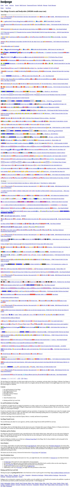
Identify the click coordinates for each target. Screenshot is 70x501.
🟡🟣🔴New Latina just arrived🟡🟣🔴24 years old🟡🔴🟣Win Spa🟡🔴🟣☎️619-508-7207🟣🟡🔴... (25, 195)
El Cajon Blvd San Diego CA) (58, 171)
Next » (26, 378)
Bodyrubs (40, 5)
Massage (45, 5)
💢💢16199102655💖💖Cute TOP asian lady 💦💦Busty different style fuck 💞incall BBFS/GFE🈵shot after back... (28, 374)
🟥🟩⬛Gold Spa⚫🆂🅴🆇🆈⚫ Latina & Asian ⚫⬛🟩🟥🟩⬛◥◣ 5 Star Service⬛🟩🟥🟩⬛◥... (25, 137)
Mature (13, 483)
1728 (22, 378)
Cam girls (18, 484)
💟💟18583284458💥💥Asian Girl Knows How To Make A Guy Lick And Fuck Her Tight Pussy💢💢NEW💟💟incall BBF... (30, 272)
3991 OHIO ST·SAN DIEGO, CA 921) (59, 121)
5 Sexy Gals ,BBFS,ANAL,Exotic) (45, 244)
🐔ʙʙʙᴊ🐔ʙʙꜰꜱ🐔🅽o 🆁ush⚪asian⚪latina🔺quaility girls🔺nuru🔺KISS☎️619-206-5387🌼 (23, 314)
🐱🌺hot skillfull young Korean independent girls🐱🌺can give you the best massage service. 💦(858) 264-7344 (27, 310)
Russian (25, 483)
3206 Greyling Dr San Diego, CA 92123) (59, 177)
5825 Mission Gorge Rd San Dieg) (61, 146)
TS (19, 475)
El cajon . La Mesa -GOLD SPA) (57, 137)
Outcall (17, 483)
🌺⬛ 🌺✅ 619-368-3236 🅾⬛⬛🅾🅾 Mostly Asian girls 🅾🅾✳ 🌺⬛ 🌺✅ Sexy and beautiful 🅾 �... (27, 104)
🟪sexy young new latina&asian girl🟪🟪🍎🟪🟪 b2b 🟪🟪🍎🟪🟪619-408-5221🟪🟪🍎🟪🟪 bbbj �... (26, 201)
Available (7, 484)
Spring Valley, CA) (56, 140)
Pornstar (13, 484)
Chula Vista (8, 461)
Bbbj (4, 486)
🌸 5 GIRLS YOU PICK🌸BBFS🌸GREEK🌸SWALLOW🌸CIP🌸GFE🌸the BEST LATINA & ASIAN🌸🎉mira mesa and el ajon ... (32, 190)
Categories (28, 475)
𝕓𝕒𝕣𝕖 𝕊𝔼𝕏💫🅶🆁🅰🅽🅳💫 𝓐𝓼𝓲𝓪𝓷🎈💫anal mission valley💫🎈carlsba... (18, 366)
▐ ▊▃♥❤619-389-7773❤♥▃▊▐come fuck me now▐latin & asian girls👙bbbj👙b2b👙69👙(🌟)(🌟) (24, 57)
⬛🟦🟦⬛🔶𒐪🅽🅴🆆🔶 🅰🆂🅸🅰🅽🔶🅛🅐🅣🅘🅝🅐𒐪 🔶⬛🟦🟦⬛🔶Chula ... (23, 101)
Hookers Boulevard (55, 445)
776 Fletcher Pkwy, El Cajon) (56, 57)
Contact (20, 476)
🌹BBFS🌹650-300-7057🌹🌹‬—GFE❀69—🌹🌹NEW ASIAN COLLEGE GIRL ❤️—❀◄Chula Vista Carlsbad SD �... (29, 219)
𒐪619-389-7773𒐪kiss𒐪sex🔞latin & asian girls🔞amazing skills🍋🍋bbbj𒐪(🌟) (26, 162)
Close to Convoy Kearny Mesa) (60, 83)
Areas (6, 5)
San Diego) (52, 118)
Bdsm (29, 483)
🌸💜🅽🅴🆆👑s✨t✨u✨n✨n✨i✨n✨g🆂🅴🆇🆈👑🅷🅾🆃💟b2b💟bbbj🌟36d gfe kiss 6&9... (24, 110)
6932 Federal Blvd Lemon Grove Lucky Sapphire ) (56, 324)
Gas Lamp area (9, 464)
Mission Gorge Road (31, 439)
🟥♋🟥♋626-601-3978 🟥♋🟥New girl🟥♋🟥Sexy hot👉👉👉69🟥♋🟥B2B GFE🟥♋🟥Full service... (27, 86)
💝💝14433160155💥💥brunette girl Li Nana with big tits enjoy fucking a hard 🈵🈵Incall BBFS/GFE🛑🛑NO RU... (28, 29)
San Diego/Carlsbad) (62, 29)
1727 (19, 378)
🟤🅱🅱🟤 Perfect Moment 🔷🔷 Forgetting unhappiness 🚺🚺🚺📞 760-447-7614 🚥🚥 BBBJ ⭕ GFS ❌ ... (27, 143)
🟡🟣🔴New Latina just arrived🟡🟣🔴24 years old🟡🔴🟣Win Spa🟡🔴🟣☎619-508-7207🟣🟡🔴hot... (26, 174)
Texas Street (35, 452)
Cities (2, 5)
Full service (29, 484)
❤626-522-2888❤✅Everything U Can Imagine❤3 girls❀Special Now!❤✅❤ (19, 342)
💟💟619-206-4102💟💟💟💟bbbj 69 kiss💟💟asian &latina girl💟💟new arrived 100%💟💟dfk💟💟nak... (26, 146)
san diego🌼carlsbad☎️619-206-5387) (55, 314)
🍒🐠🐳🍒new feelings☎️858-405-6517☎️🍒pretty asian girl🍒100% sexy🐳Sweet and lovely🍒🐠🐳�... (26, 127)
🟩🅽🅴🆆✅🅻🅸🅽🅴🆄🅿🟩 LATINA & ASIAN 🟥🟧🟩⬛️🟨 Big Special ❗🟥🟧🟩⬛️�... (22, 91)
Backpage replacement (12, 476)
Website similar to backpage (51, 475)
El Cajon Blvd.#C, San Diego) (53, 21)
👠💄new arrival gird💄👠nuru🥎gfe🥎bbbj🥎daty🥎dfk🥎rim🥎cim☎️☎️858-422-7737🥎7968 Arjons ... (26, 113)
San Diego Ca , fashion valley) (48, 183)
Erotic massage (59, 484)
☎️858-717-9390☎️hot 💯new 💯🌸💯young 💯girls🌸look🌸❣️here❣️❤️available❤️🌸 (22, 324)
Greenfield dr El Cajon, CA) (59, 104)
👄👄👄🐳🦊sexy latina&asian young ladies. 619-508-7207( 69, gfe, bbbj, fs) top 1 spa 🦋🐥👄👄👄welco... (27, 41)
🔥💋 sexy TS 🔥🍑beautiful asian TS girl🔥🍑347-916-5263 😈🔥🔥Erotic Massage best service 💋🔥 (26, 321)
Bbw (44, 483)
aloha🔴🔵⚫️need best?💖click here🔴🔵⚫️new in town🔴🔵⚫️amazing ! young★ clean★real (24, 152)
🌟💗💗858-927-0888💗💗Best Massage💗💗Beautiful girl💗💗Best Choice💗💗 (20, 346)
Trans (51, 483)
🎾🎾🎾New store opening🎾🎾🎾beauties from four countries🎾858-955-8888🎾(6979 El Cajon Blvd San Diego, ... (29, 32)
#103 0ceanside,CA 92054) (61, 143)
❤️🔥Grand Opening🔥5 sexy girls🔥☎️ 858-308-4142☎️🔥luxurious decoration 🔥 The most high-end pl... (26, 83)
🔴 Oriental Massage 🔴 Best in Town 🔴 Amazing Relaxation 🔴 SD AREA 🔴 (19, 353)
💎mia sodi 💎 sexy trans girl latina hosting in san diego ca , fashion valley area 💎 (20, 183)
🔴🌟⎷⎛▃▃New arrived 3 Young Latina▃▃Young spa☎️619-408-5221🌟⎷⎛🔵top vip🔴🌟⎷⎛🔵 (23, 21)
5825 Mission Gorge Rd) (58, 60)
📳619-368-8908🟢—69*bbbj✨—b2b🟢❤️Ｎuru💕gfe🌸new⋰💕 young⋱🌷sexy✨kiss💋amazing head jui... (27, 254)
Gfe (1, 486)
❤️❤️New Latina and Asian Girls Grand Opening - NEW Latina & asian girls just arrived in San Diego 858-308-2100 (28, 362)
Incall (21, 483)
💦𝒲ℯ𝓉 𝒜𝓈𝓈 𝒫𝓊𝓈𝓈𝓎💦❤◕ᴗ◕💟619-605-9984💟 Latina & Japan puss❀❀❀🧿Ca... (20, 211)
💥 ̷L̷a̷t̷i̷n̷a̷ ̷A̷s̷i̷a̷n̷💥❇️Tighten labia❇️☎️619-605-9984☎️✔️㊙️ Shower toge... (19, 300)
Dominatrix (9, 486)
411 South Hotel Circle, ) (57, 321)
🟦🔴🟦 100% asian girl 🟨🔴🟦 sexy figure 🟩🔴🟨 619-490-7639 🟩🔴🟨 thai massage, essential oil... (26, 140)
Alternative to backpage (37, 475)
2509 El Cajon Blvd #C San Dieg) (60, 201)
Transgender (36, 484)
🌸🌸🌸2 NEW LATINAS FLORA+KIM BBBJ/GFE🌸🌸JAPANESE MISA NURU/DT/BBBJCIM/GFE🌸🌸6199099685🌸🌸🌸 (31, 205)
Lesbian (3, 484)
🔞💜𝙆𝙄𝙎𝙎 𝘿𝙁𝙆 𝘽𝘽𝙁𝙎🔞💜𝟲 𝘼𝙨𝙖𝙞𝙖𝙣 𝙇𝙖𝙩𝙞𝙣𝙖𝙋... (12, 226)
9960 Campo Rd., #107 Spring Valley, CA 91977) (55, 156)
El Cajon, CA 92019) (45, 124)
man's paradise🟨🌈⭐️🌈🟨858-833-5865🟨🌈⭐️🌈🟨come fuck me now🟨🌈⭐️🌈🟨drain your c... (25, 171)
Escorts (17, 5)
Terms (6, 475)
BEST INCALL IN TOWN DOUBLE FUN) (46, 366)
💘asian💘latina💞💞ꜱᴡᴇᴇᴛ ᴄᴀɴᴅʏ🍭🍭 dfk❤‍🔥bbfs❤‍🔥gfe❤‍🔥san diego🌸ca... (19, 68)
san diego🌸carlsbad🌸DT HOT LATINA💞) (48, 68)
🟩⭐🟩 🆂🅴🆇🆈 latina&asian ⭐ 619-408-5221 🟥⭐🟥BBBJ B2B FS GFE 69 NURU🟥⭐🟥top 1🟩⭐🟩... (27, 63)
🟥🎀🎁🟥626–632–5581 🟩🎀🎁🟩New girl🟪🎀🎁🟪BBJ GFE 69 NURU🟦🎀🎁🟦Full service (24, 107)
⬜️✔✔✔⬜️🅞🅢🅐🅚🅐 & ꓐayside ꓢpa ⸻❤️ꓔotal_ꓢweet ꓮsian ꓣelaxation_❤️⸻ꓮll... (23, 76)
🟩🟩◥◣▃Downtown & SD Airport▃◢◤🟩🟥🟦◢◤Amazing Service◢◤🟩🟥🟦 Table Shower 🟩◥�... (25, 327)
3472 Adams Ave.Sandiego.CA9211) (60, 195)
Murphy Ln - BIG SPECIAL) (51, 91)
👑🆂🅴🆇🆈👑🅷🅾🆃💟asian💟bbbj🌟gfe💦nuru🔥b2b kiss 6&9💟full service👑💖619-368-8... (24, 291)
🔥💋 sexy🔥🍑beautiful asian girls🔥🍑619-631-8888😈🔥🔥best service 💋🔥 (20, 124)
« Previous (3, 378)
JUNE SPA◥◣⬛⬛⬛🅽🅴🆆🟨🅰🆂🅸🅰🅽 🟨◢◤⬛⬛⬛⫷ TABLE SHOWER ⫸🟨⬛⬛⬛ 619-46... (25, 264)
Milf (46, 484)
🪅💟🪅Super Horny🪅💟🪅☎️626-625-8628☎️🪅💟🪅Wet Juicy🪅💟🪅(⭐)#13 (20, 165)
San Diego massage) (50, 285)
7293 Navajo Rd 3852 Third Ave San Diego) (57, 110)
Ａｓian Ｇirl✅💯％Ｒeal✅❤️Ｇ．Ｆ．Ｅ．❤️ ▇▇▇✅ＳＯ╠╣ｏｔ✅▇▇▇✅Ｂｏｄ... (22, 198)
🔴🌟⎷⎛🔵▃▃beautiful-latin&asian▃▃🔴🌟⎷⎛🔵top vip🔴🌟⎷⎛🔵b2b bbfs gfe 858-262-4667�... (24, 49)
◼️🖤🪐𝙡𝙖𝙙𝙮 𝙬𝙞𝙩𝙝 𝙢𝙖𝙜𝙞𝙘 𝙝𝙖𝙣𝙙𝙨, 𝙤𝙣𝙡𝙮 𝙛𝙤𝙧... (11, 215)
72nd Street (43, 452)
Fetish (2, 483)
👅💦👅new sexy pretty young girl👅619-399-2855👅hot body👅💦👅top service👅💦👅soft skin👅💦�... (26, 230)
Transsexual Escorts (32, 5)
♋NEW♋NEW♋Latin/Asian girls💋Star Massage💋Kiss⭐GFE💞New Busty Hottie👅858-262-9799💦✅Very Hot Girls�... (31, 37)
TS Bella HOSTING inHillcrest (8, 317)
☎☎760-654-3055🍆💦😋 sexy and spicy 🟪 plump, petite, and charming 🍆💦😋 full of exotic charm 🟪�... (27, 349)
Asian (54, 483)
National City (54, 457)
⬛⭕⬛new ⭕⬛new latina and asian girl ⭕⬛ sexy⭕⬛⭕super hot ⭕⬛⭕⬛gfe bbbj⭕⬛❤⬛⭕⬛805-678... (29, 281)
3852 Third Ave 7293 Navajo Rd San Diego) (53, 198)
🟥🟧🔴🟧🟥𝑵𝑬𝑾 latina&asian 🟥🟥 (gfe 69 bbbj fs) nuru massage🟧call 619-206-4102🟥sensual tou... (26, 60)
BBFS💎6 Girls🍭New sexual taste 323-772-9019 (13, 97)
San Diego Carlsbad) (56, 223)
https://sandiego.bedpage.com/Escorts (60, 472)
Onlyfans (23, 484)
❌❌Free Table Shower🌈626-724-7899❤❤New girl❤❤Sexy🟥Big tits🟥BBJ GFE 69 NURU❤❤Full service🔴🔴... (29, 79)
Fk (64, 484)
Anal (66, 483)
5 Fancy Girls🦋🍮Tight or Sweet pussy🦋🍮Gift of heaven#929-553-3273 (18, 244)
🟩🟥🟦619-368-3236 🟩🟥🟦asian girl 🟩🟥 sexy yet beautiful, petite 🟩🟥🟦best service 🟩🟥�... (25, 251)
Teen (33, 483)
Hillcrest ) (16, 297)
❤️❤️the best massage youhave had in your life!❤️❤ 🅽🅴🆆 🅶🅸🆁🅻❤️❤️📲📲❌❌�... (22, 285)
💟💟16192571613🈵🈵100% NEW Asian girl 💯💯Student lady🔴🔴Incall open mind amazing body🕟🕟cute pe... (28, 339)
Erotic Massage (52, 5)
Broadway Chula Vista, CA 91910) (58, 94)
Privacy (11, 475)
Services (12, 5)
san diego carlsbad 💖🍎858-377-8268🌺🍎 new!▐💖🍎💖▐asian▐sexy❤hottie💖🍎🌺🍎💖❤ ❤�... (25, 223)
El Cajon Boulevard (31, 445)
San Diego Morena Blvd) (64, 168)
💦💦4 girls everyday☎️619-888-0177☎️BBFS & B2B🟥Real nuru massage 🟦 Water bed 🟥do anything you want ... (29, 168)
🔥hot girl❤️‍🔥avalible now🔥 (7, 46)
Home (2, 475)
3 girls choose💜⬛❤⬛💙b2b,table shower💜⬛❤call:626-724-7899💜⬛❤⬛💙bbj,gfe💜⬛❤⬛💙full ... (26, 239)
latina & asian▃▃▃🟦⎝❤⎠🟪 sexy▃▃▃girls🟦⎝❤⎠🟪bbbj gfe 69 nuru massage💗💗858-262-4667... (25, 149)
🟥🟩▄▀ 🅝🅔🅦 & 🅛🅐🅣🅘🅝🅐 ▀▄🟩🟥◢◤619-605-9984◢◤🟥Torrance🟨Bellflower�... (22, 52)
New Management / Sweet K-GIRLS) (56, 152)
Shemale (42, 484)
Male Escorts (23, 5)
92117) (40, 353)
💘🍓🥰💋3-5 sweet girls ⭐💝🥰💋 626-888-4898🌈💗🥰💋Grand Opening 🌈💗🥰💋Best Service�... (26, 71)
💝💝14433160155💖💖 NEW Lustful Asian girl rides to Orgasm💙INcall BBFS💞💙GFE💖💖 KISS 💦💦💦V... (28, 159)
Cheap (40, 483)
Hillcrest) (18, 317)
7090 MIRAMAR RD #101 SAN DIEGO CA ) (51, 165)
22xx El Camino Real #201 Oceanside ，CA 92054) (53, 346)
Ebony (63, 483)
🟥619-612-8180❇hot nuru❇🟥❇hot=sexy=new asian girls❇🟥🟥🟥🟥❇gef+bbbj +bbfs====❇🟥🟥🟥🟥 (26, 294)
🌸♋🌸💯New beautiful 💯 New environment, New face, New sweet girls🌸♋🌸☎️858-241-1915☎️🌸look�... (28, 16)
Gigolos (59, 483)
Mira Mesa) (64, 205)
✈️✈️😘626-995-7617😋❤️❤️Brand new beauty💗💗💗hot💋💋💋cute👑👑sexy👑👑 (22, 156)
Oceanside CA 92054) (54, 107)
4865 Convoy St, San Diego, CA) (56, 49)
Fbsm (67, 484)
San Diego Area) (50, 76)
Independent (7, 483)
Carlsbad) (17, 46)
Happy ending (51, 484)
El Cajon (19, 467)
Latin (47, 483)
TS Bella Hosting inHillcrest (7, 297)
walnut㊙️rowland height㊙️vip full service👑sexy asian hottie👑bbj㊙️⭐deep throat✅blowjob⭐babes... (26, 24)
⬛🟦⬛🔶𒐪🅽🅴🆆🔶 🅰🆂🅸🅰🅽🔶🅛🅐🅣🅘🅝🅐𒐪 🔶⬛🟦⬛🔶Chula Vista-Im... (24, 130)
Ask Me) (27, 97)
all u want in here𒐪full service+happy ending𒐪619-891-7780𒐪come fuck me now (25, 94)
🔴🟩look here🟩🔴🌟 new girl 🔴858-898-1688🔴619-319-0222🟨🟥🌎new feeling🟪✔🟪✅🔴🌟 (25, 121)
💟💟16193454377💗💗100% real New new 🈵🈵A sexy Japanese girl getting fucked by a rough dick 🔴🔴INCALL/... (29, 208)
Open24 (37, 483)
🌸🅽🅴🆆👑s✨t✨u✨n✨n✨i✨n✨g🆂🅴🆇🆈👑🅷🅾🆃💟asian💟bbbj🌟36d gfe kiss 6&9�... (24, 332)
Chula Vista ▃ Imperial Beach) (54, 101)
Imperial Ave (31, 466)
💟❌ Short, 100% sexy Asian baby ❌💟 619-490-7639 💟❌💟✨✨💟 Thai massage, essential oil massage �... (28, 268)
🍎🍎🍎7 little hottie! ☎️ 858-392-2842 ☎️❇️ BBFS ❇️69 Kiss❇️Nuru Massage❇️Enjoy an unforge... (25, 118)
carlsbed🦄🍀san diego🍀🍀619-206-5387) (34, 226)
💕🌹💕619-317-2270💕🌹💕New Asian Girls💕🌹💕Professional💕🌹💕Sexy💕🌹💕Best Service (25, 177)
